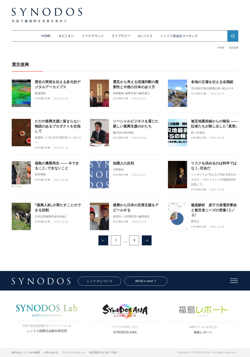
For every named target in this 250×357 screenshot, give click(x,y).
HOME (46, 36)
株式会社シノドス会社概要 (26, 352)
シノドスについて (100, 281)
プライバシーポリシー (73, 352)
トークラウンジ (93, 36)
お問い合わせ (51, 352)
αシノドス (145, 36)
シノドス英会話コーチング (179, 36)
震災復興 (233, 47)
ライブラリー (121, 36)
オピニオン (66, 36)
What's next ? (145, 281)
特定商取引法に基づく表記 (103, 352)
